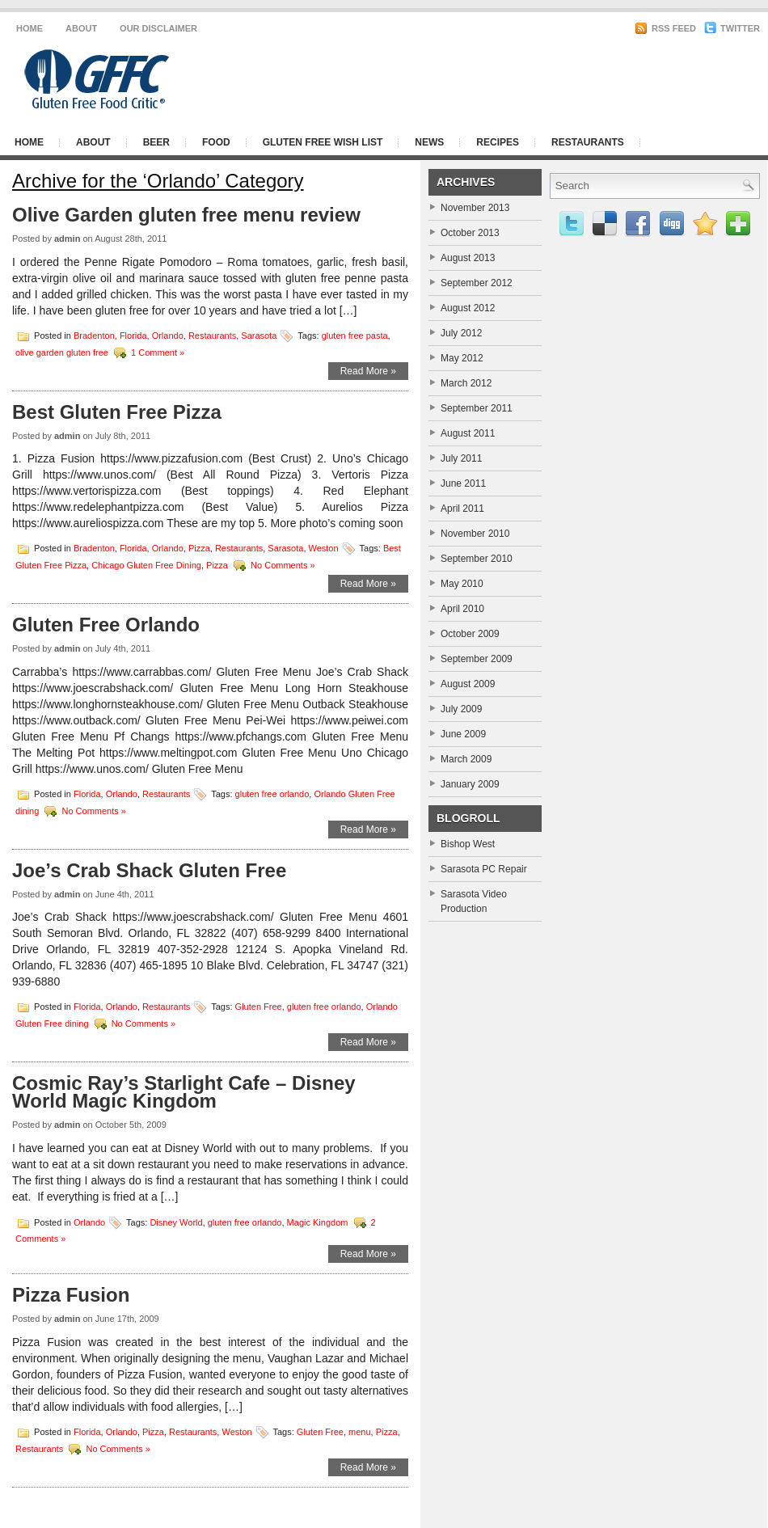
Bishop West (468, 844)
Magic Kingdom (317, 1221)
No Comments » (282, 565)
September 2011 (477, 408)
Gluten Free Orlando (106, 624)
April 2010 (462, 608)
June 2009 (463, 734)
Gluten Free (258, 1006)
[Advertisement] (562, 156)
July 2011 (461, 458)
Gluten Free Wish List (323, 142)
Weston (324, 548)
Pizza (199, 548)
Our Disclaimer (158, 28)
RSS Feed (665, 28)
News (429, 142)
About (81, 28)
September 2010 (477, 558)
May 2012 (462, 358)
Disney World (176, 1221)
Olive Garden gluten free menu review (186, 215)
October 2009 (470, 633)
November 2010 (475, 533)
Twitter (732, 28)
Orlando (168, 335)
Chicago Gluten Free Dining (146, 565)
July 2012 (461, 333)
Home (29, 28)
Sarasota (258, 335)
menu (359, 1431)
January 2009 (470, 784)
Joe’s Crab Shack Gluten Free (149, 870)
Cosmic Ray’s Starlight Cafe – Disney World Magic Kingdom (184, 1092)
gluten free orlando (272, 793)
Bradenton (94, 335)
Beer (156, 142)
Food (216, 142)
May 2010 (462, 583)
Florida (133, 335)
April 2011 (462, 508)
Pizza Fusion (70, 1295)
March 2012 (466, 383)
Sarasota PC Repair (484, 869)
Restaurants (212, 335)
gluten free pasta (355, 335)
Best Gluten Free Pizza (117, 412)
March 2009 (466, 759)
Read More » (368, 371)
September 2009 (477, 659)
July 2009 (461, 709)
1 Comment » (157, 352)
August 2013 (468, 258)
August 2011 (468, 433)
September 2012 (477, 283)
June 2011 (463, 483)
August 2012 (468, 308)
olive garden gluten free (61, 352)
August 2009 (468, 684)
